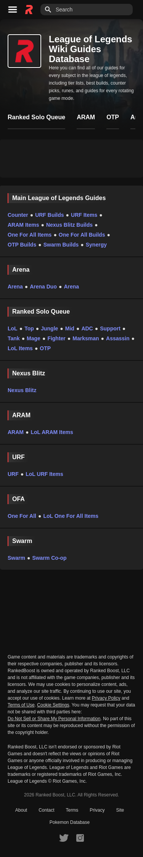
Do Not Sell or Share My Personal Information (54, 718)
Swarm (16, 558)
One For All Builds (82, 235)
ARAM (16, 432)
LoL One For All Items (70, 516)
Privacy (97, 810)
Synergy (96, 245)
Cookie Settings (53, 705)
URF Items (84, 215)
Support (110, 328)
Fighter (56, 338)
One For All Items (29, 235)
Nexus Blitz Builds (69, 225)
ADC (87, 328)
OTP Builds (22, 245)
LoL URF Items (44, 474)
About (21, 810)
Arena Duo (43, 287)
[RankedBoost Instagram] (80, 837)
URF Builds (49, 215)
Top (29, 328)
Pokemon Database (70, 822)
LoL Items (20, 348)
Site (120, 810)
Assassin (117, 338)
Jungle (49, 328)
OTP (45, 348)
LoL (13, 328)
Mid (69, 328)
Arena (15, 287)
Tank (14, 338)
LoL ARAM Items (52, 432)
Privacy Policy (106, 698)
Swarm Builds (61, 245)
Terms (72, 810)
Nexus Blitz (22, 390)
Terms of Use (21, 705)
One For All (22, 516)
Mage (33, 338)
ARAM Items (23, 225)
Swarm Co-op (49, 558)
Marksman (85, 338)
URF (13, 474)
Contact (46, 810)
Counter (18, 215)
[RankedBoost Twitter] (63, 837)
